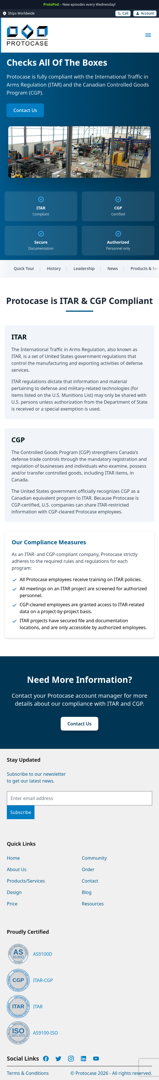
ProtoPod (51, 4)
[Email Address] (79, 798)
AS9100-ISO (45, 1033)
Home (13, 858)
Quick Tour (24, 268)
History (54, 268)
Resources (93, 904)
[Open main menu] (148, 35)
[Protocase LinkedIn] (83, 1058)
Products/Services (26, 881)
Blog (86, 892)
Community (94, 858)
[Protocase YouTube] (96, 1058)
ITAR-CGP (43, 980)
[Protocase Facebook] (45, 1058)
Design (14, 892)
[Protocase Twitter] (58, 1058)
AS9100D (42, 954)
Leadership (84, 268)
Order (88, 869)
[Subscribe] (20, 812)
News (112, 268)
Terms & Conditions (28, 1073)
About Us (17, 869)
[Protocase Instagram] (71, 1058)
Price (12, 904)
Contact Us (25, 110)
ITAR (37, 1006)
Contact (90, 881)
